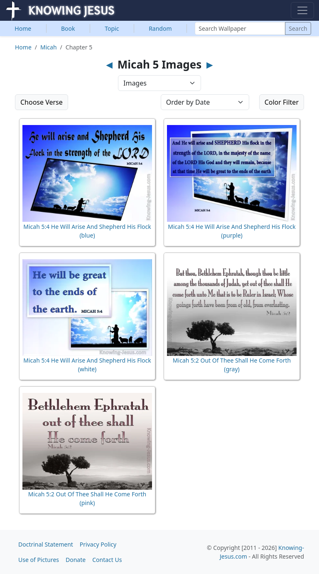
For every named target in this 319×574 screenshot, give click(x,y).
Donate (76, 560)
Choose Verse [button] (41, 102)
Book (68, 28)
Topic (112, 28)
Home (23, 28)
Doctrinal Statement (45, 544)
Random (160, 28)
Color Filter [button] (282, 102)
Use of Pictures (38, 560)
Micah (48, 47)
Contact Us (107, 560)
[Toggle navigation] (302, 10)
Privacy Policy (98, 544)
